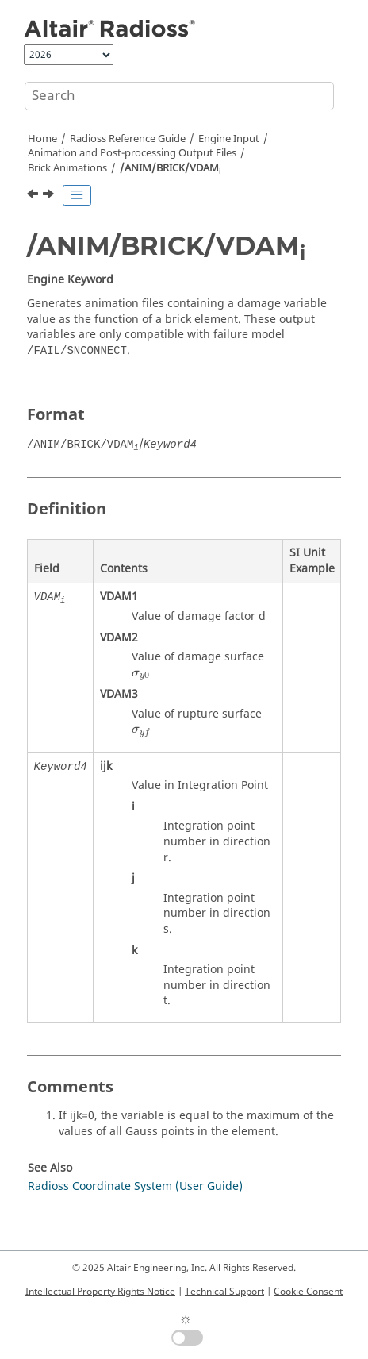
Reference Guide (128, 139)
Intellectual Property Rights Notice (100, 1291)
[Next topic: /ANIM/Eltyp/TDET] (50, 196)
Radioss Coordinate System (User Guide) (135, 1186)
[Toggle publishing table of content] (77, 195)
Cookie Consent (308, 1291)
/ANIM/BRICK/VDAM (170, 168)
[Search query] (179, 96)
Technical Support (224, 1291)
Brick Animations (67, 168)
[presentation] (141, 675)
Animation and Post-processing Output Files (132, 153)
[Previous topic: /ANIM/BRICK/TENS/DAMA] (34, 196)
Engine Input (228, 139)
